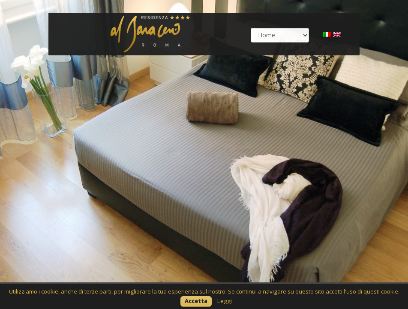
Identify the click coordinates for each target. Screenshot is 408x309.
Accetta (196, 301)
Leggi (224, 301)
